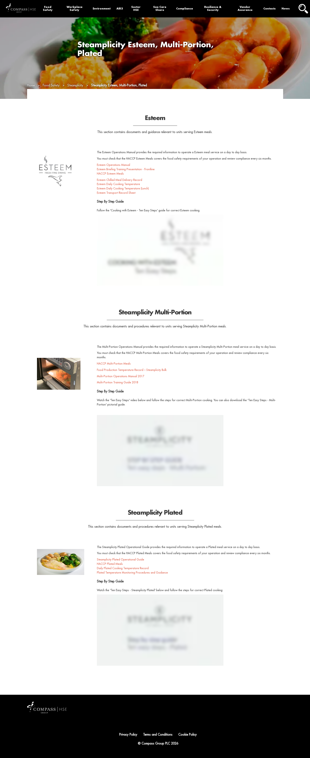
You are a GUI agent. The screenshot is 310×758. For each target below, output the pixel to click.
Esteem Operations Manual (114, 175)
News (286, 8)
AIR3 (119, 8)
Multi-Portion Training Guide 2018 (117, 392)
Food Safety (48, 8)
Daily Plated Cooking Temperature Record (123, 578)
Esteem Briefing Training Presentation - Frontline (126, 179)
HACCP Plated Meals (110, 574)
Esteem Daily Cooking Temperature (118, 194)
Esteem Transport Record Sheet (116, 203)
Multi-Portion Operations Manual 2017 (120, 386)
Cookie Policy (187, 734)
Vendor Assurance (245, 8)
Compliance (184, 8)
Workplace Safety (74, 8)
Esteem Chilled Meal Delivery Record (119, 190)
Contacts (269, 8)
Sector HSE (136, 8)
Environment (102, 8)
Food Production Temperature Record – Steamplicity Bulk (131, 380)
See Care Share (159, 8)
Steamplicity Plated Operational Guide (121, 570)
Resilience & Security (212, 8)
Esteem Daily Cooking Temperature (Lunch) (123, 199)
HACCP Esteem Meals (110, 183)
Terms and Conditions (157, 734)
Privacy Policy (128, 734)
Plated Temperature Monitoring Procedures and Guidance (132, 582)
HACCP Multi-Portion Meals (114, 373)
